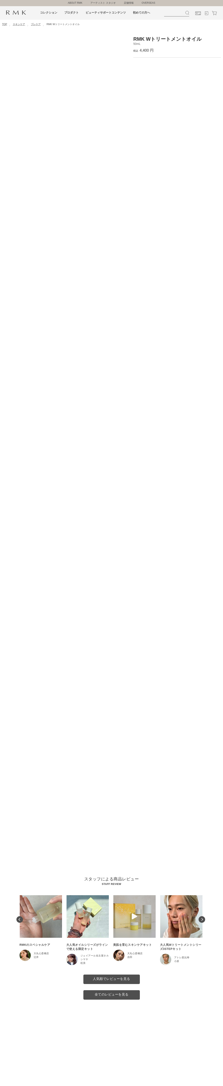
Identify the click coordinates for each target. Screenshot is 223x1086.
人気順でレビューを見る (111, 979)
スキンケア (19, 24)
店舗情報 (129, 3)
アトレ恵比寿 (182, 957)
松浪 (83, 963)
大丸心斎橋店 (41, 953)
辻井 (36, 957)
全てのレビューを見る (112, 994)
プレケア (36, 24)
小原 (176, 961)
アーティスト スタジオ (103, 3)
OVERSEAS (148, 3)
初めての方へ (141, 12)
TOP (4, 24)
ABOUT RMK (75, 3)
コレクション (48, 12)
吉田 (129, 957)
